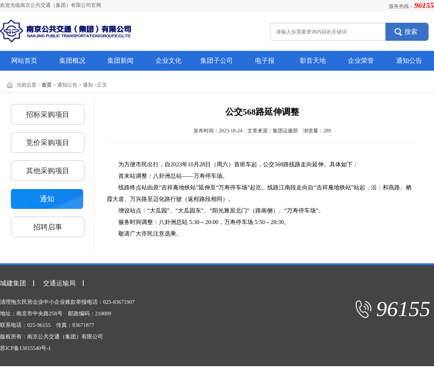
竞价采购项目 (47, 142)
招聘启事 (47, 227)
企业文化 (169, 60)
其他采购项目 (47, 171)
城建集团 (13, 283)
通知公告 (409, 60)
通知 (47, 199)
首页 (47, 85)
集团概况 (72, 60)
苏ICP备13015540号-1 (25, 348)
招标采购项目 (47, 114)
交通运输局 (59, 283)
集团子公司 (216, 60)
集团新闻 (120, 60)
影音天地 (313, 60)
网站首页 (24, 60)
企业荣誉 (361, 60)
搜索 (410, 31)
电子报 (265, 60)
